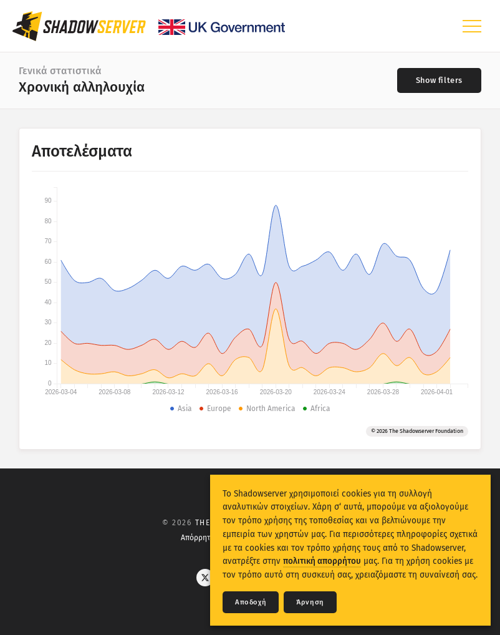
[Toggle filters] (439, 80)
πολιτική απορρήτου (322, 561)
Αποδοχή (250, 602)
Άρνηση (310, 602)
